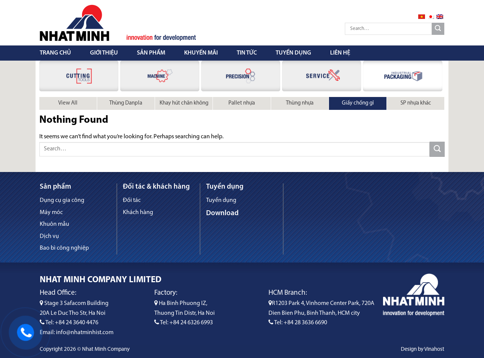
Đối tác (132, 200)
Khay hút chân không (184, 103)
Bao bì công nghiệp (64, 248)
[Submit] (438, 29)
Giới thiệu (104, 53)
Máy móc (51, 212)
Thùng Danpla (125, 103)
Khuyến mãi (201, 53)
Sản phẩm (151, 53)
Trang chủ (55, 53)
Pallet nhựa (241, 103)
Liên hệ (340, 53)
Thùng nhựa (299, 103)
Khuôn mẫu (54, 224)
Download (222, 213)
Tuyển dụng (293, 53)
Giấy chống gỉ (358, 103)
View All (68, 103)
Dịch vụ (49, 236)
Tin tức (247, 53)
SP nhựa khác (415, 103)
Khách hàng (138, 212)
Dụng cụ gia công (62, 200)
